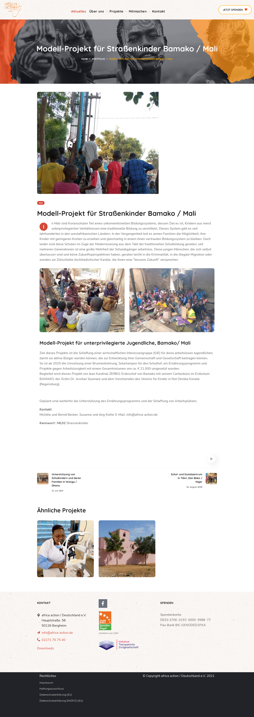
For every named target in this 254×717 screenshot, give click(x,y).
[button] (235, 9)
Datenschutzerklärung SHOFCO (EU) (61, 700)
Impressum (46, 682)
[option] (65, 551)
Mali (41, 203)
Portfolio (98, 58)
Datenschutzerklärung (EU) (56, 694)
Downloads (45, 648)
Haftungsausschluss (52, 688)
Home (84, 58)
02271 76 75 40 (53, 640)
